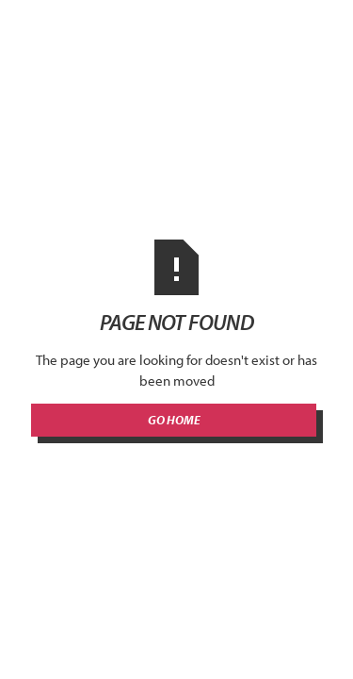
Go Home (174, 419)
